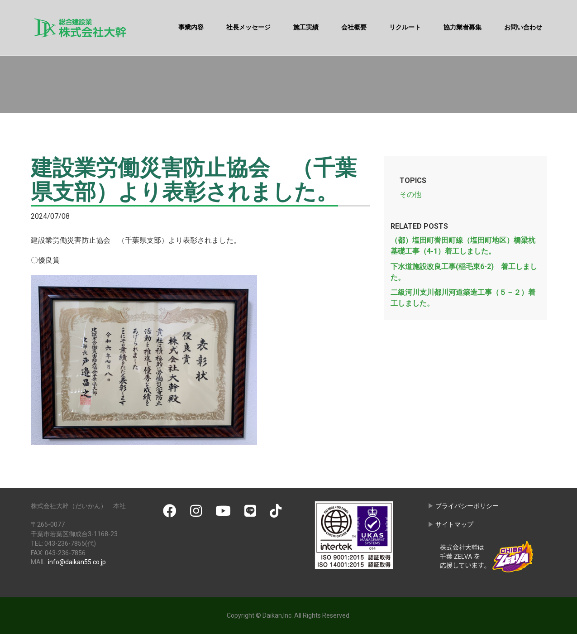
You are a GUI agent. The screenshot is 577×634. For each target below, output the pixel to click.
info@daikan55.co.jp (77, 562)
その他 (410, 194)
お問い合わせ (523, 27)
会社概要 (354, 27)
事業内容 (191, 27)
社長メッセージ (248, 27)
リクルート (405, 27)
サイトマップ (454, 524)
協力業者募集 (462, 27)
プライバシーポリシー (467, 505)
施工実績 (306, 27)
